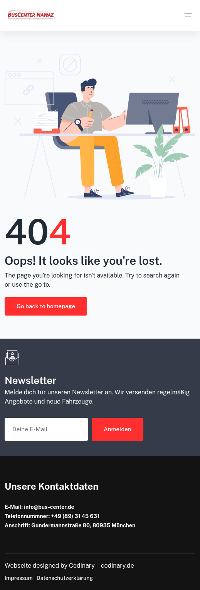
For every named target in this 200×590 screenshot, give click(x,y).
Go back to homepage (46, 306)
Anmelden (117, 429)
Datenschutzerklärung (65, 578)
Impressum (19, 578)
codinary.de (117, 565)
